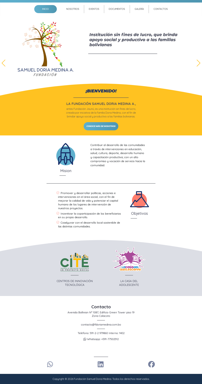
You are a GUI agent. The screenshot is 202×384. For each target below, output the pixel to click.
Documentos (117, 8)
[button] (198, 63)
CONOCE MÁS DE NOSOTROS (101, 126)
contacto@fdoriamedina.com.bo (101, 324)
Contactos (161, 8)
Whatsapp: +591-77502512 (101, 339)
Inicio (45, 8)
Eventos (94, 8)
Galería (139, 8)
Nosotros (72, 8)
